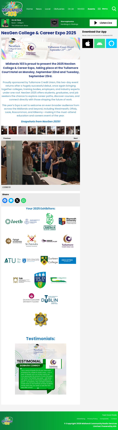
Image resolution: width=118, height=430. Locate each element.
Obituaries (59, 8)
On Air (71, 8)
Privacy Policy (92, 419)
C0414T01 (60, 130)
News (39, 8)
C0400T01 (32, 130)
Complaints (104, 419)
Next (74, 137)
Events (91, 8)
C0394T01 (13, 130)
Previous (6, 137)
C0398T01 (41, 130)
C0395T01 (22, 130)
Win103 (80, 8)
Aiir (114, 426)
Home (30, 8)
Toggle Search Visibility (114, 9)
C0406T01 (51, 130)
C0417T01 (70, 130)
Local (47, 8)
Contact (114, 419)
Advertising (81, 419)
